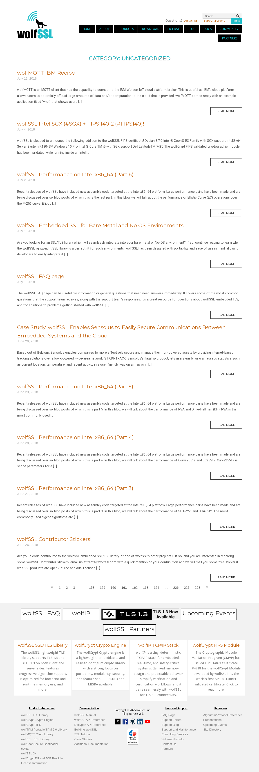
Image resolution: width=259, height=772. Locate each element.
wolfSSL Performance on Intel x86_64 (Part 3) (75, 488)
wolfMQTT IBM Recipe (46, 73)
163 (145, 587)
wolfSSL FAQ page (40, 276)
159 (102, 587)
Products (126, 29)
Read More (229, 112)
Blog (192, 29)
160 (113, 587)
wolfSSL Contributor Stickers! (54, 539)
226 (176, 587)
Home (87, 29)
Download (150, 29)
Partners (230, 38)
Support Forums (214, 20)
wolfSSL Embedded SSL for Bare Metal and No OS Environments (100, 225)
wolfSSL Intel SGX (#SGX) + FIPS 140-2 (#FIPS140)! (80, 124)
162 (135, 587)
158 (91, 587)
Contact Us (190, 20)
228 (197, 587)
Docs (207, 29)
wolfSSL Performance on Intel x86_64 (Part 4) (75, 437)
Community (229, 29)
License (173, 29)
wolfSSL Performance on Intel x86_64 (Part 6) (75, 174)
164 (156, 587)
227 (186, 587)
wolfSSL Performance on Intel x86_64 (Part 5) (75, 386)
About (104, 29)
